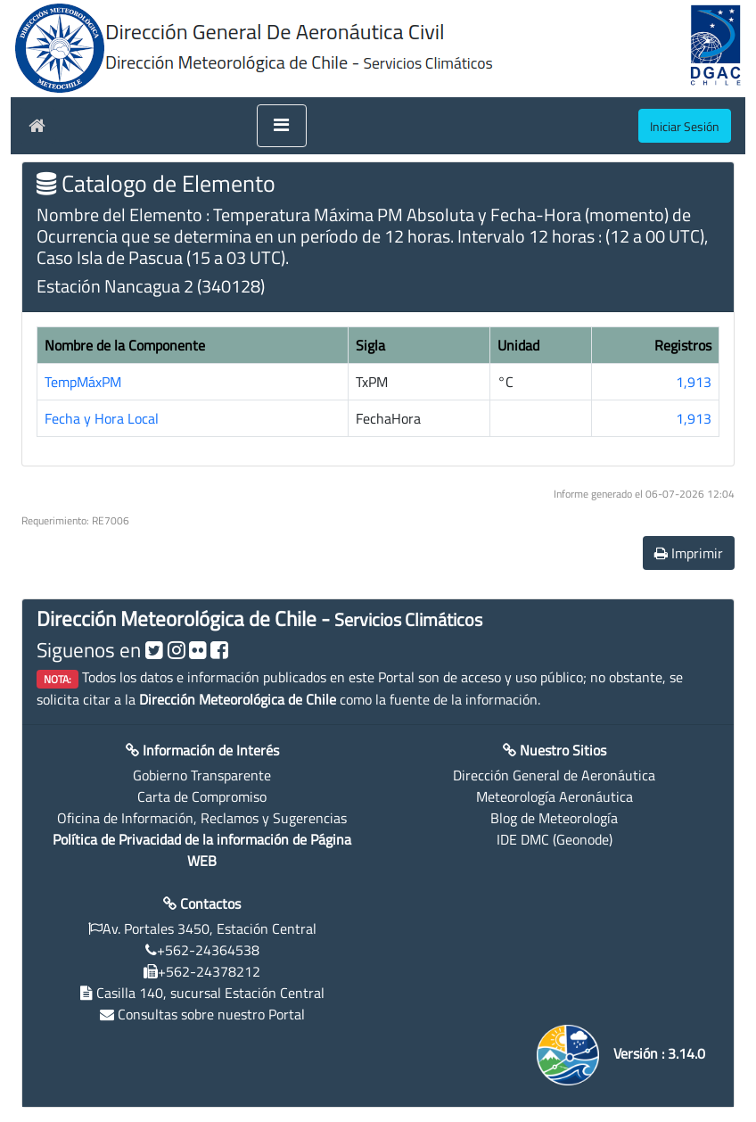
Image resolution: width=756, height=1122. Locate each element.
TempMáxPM (83, 381)
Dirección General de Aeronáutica (554, 775)
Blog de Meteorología (554, 818)
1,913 (693, 381)
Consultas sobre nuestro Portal (211, 1014)
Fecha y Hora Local (102, 418)
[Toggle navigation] (282, 125)
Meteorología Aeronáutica (554, 796)
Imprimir (688, 553)
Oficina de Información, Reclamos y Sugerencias (202, 818)
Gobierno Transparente (202, 775)
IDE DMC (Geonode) (554, 839)
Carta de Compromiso (202, 796)
